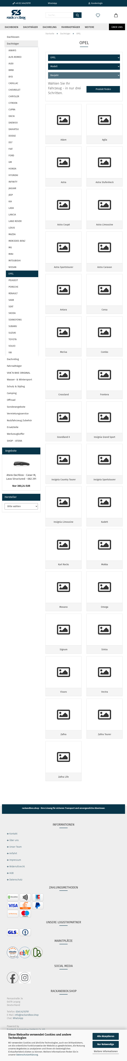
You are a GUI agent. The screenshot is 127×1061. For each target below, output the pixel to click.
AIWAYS (12, 50)
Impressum (15, 876)
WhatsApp (51, 3)
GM (10, 162)
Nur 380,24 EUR (21, 485)
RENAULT (13, 293)
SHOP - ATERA (14, 440)
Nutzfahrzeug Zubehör (19, 420)
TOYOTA (13, 339)
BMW (11, 70)
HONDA (12, 168)
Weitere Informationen (106, 1051)
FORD (11, 155)
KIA (10, 201)
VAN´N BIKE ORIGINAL (18, 372)
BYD (11, 76)
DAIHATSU (14, 129)
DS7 (10, 142)
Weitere (89, 27)
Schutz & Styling (16, 386)
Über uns (117, 27)
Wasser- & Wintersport (19, 379)
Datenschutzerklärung (27, 1054)
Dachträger (30, 27)
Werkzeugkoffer (15, 433)
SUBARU (13, 326)
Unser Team (15, 863)
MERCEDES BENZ (17, 241)
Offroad (11, 399)
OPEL (11, 273)
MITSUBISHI (15, 260)
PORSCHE (13, 286)
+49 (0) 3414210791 (22, 3)
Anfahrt (13, 869)
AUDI (11, 63)
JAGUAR (12, 188)
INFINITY (13, 181)
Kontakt (13, 850)
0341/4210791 (22, 1028)
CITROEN (13, 103)
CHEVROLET (14, 89)
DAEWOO (13, 122)
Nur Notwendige (105, 1044)
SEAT (11, 306)
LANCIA (12, 214)
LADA (11, 208)
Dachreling (49, 27)
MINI (11, 254)
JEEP (11, 195)
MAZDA (12, 234)
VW (10, 352)
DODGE (12, 135)
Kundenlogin (95, 3)
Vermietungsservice (18, 413)
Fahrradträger (70, 27)
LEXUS (12, 227)
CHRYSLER (14, 96)
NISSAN (12, 267)
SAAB (11, 300)
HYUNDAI (13, 175)
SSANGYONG (15, 319)
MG (10, 247)
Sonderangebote (16, 406)
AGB (11, 889)
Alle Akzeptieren (105, 1036)
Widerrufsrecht (17, 883)
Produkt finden (103, 89)
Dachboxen (11, 27)
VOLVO (12, 346)
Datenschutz (15, 896)
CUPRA (12, 109)
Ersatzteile (12, 427)
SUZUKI (12, 332)
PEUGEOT (13, 280)
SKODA (12, 313)
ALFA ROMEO (15, 57)
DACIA (12, 116)
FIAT (11, 149)
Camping (12, 393)
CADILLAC (13, 83)
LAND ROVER (15, 221)
